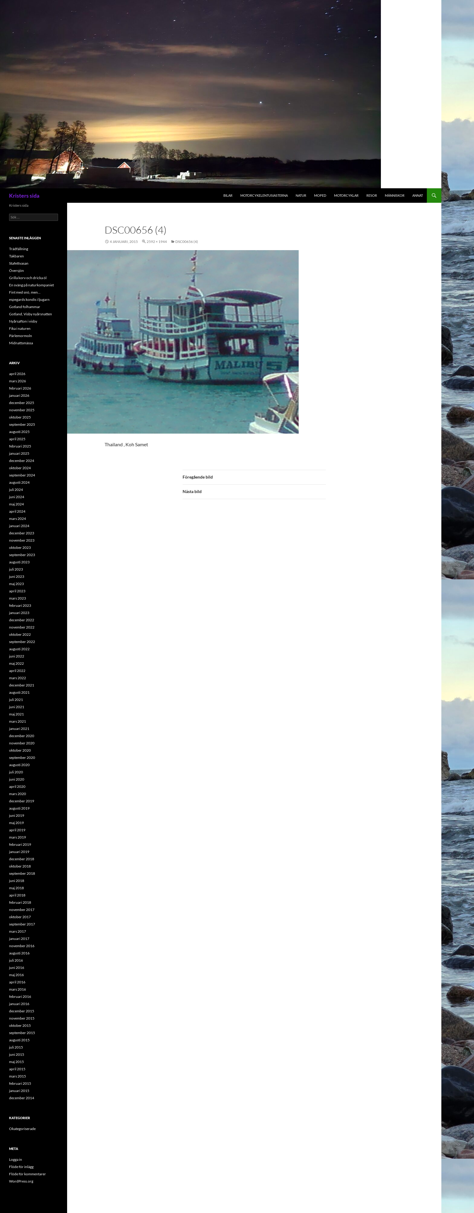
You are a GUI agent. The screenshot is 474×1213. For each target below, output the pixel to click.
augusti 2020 (19, 765)
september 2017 (22, 924)
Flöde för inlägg (21, 1166)
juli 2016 (16, 960)
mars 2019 (17, 837)
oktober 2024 (20, 468)
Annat (417, 195)
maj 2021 (16, 714)
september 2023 (22, 554)
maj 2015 (16, 1061)
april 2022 (17, 670)
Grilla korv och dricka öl (28, 277)
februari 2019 (20, 844)
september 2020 (22, 757)
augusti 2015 (19, 1040)
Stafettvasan (18, 263)
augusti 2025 (19, 431)
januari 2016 (19, 1003)
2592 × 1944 (157, 241)
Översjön (16, 270)
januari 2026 (19, 395)
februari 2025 (20, 446)
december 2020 (21, 736)
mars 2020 (17, 793)
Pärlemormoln (20, 335)
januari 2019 (19, 851)
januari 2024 (19, 526)
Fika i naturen (20, 328)
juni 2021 (16, 707)
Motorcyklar (346, 195)
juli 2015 (16, 1047)
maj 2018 (16, 888)
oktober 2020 (20, 750)
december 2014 (21, 1098)
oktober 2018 (20, 866)
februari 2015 (20, 1083)
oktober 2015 (20, 1025)
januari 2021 (19, 728)
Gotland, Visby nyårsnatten (30, 314)
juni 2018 (16, 880)
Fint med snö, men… (25, 292)
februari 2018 (20, 902)
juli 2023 (16, 569)
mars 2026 (17, 381)
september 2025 (22, 424)
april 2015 (17, 1069)
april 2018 (17, 895)
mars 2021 (17, 721)
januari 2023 (19, 612)
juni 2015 (16, 1054)
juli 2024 (16, 489)
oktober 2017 (20, 917)
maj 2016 (16, 975)
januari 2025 (19, 453)
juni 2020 (16, 779)
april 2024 (17, 511)
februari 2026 (20, 388)
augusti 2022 (19, 649)
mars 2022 (17, 678)
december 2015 (21, 1011)
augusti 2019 (19, 808)
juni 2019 (16, 815)
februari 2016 (20, 996)
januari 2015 (19, 1090)
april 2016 (17, 982)
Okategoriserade (22, 1128)
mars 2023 (17, 598)
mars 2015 (17, 1076)
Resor (371, 195)
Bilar (227, 195)
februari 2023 (20, 605)
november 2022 (21, 627)
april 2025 (17, 439)
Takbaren (16, 256)
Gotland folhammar (24, 306)
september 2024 (22, 475)
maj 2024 (16, 504)
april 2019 (17, 830)
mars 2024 (17, 518)
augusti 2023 (19, 562)
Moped (320, 195)
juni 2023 (16, 576)
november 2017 (21, 909)
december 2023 (21, 533)
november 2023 (21, 540)
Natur (301, 195)
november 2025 (21, 410)
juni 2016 (16, 967)
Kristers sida (24, 195)
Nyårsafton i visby (23, 321)
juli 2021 (16, 699)
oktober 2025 (20, 417)
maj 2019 (16, 822)
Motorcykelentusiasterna (264, 195)
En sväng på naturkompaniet (31, 285)
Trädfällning (18, 249)
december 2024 (21, 460)
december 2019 (21, 801)
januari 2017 (19, 938)
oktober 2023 (20, 547)
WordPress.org (21, 1181)
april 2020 (17, 786)
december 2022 (21, 620)
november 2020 (21, 743)
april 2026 (17, 373)
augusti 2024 (19, 482)
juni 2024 (16, 497)
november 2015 (21, 1018)
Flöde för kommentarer (27, 1174)
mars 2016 (17, 989)
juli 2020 (16, 772)
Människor (394, 195)
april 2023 (17, 591)
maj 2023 (16, 583)
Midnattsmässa (21, 343)
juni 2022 (16, 656)
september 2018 (22, 873)
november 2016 (21, 946)
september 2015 (22, 1032)
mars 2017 (17, 931)
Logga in (15, 1159)
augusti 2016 (19, 953)
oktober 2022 (20, 634)
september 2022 (22, 641)
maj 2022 (16, 663)
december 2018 (21, 859)
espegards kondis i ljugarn (29, 299)
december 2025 (21, 402)
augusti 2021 (19, 692)
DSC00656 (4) (186, 241)
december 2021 (21, 685)
